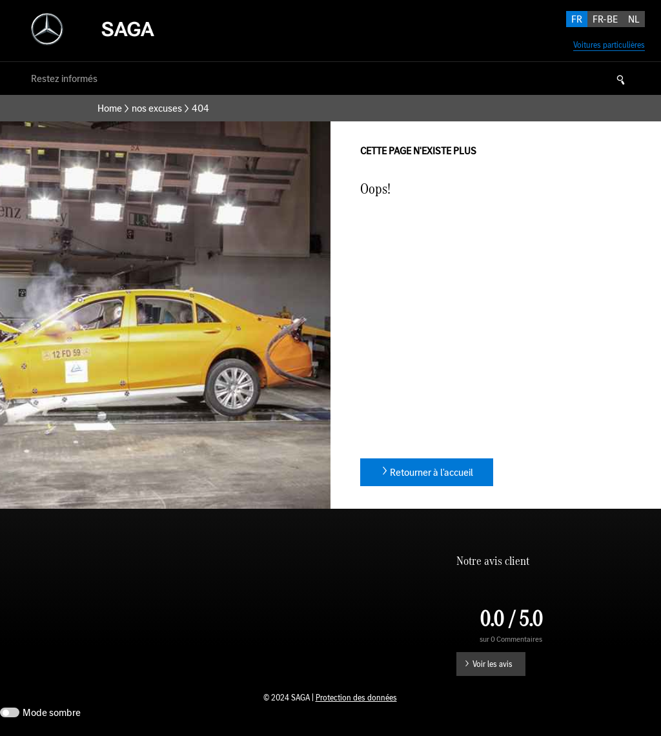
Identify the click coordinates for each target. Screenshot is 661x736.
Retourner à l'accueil (431, 472)
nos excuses (157, 108)
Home (109, 108)
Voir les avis (493, 664)
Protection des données (356, 697)
